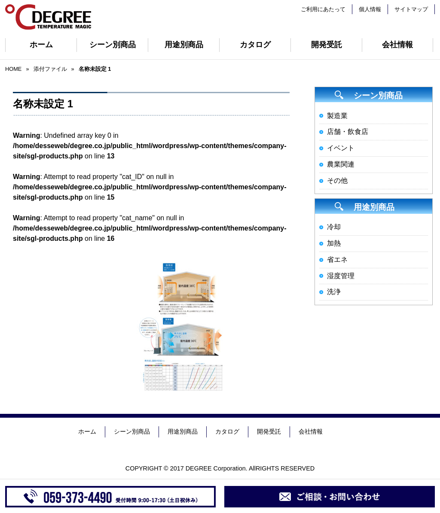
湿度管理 (340, 275)
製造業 (337, 115)
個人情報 (370, 9)
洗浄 (334, 291)
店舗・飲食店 (347, 131)
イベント (340, 148)
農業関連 (340, 164)
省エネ (337, 259)
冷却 (334, 227)
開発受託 (326, 44)
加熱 (334, 243)
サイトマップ (411, 9)
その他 (337, 180)
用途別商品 (184, 44)
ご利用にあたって (323, 9)
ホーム (41, 44)
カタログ (255, 44)
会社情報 (397, 44)
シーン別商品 (112, 44)
